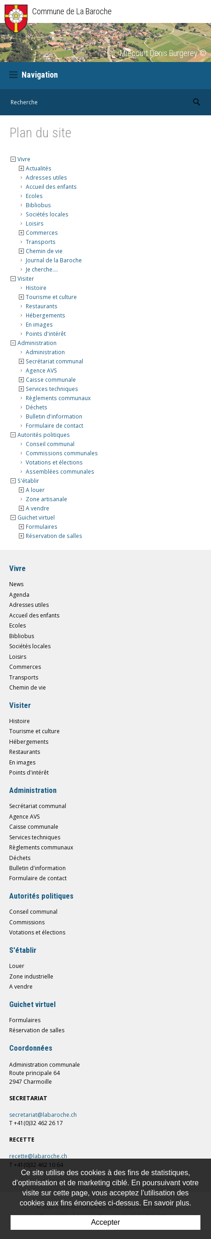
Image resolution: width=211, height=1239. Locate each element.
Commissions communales (62, 453)
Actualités (38, 168)
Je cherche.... (42, 269)
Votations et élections (54, 462)
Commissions (27, 922)
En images (39, 324)
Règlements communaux (58, 398)
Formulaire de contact (54, 426)
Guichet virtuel (36, 517)
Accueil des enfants (51, 187)
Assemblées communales (60, 471)
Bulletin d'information (54, 416)
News (16, 584)
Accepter (105, 1222)
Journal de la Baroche (54, 260)
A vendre (37, 508)
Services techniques (52, 389)
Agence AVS (41, 370)
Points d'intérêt (46, 334)
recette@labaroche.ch (38, 1156)
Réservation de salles (54, 536)
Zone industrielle (31, 976)
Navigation (33, 74)
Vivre (23, 159)
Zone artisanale (46, 499)
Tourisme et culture (51, 297)
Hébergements (45, 315)
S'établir (28, 481)
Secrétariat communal (54, 361)
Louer (16, 966)
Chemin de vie (44, 251)
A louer (35, 490)
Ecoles (34, 196)
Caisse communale (51, 380)
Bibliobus (38, 205)
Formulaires (41, 527)
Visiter (25, 279)
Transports (41, 242)
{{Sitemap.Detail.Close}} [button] (13, 159)
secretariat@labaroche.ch (43, 1115)
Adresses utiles (46, 177)
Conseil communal (50, 444)
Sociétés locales (47, 214)
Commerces (42, 233)
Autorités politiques (43, 435)
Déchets (36, 407)
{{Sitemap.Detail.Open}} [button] (21, 168)
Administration (37, 343)
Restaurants (41, 306)
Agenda (19, 595)
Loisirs (35, 223)
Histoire (36, 288)
